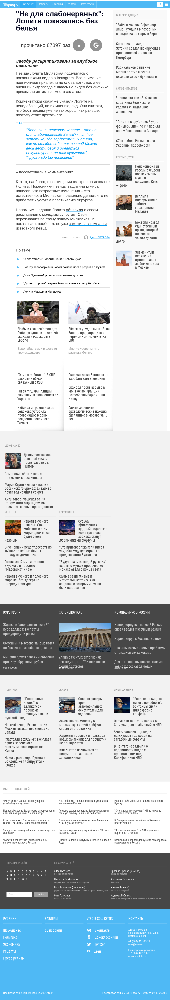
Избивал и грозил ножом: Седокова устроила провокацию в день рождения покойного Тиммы (36, 415)
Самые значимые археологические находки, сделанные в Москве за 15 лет (88, 413)
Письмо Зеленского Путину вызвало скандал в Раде (85, 841)
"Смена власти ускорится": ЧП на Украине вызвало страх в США (137, 812)
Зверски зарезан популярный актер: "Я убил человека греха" (84, 831)
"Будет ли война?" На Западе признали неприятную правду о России (25, 841)
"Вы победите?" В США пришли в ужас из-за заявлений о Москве (83, 802)
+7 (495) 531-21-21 (139, 941)
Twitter (96, 944)
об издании (53, 930)
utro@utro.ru (135, 944)
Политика (43, 4)
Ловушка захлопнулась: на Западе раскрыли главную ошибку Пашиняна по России (84, 812)
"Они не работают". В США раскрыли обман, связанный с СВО (36, 379)
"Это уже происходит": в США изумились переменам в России (136, 831)
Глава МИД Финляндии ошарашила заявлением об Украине (37, 395)
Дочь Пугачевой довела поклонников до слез (53, 275)
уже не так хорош (61, 110)
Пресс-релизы (87, 4)
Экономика (57, 4)
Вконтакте (98, 930)
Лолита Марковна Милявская (42, 291)
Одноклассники (102, 937)
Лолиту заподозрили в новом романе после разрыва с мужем (64, 267)
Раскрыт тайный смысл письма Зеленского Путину (138, 802)
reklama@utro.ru (137, 956)
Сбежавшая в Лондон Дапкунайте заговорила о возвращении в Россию (140, 841)
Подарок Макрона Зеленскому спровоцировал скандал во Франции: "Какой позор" (29, 812)
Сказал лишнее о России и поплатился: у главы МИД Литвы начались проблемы (26, 821)
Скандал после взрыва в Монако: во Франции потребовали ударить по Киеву (86, 393)
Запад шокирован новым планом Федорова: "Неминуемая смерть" (83, 821)
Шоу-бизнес (28, 4)
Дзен (94, 951)
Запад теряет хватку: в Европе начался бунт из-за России (29, 831)
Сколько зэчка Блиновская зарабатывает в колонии (88, 377)
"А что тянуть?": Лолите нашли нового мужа (52, 259)
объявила (74, 210)
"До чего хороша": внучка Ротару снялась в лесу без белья (62, 283)
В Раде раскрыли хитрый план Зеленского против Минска (138, 821)
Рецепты (72, 4)
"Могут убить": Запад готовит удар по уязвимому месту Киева (23, 802)
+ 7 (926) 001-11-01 (139, 953)
